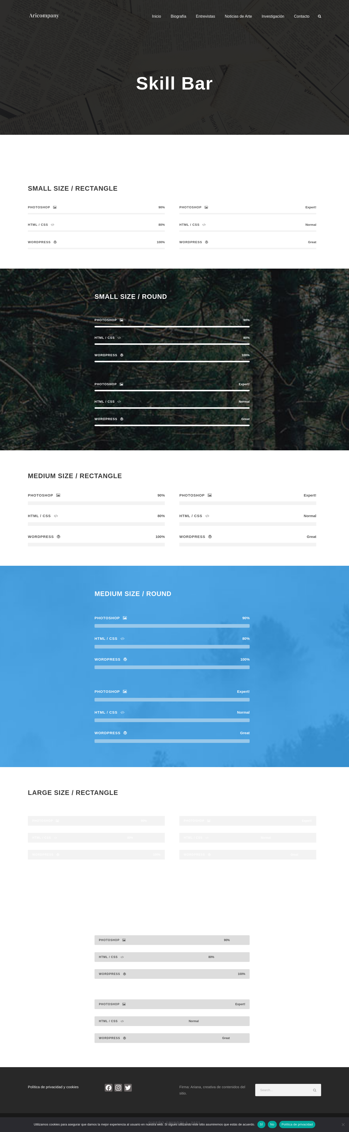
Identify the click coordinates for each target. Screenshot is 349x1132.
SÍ (261, 1124)
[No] (343, 1124)
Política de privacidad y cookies (53, 1087)
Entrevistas (205, 16)
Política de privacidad (297, 1124)
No (272, 1124)
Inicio (156, 16)
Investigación (273, 16)
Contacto (301, 16)
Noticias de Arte (238, 16)
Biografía (178, 16)
